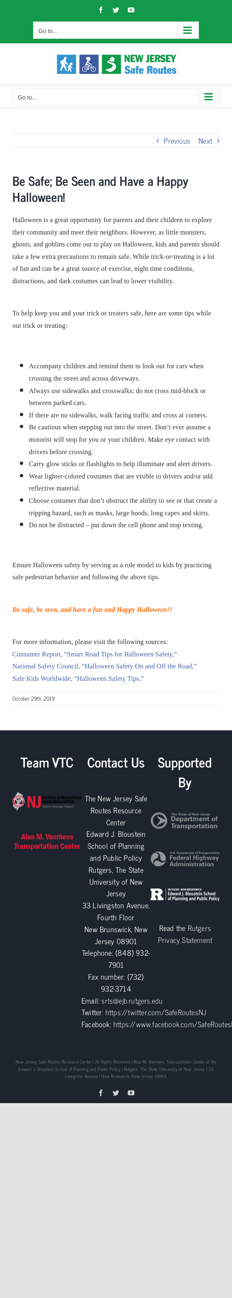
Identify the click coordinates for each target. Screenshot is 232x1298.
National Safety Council (45, 666)
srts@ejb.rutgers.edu (132, 1000)
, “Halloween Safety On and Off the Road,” (137, 666)
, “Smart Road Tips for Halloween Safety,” (118, 654)
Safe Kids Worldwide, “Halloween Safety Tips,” (78, 678)
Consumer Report (36, 654)
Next (205, 140)
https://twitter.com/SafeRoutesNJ (155, 1012)
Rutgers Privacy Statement (185, 933)
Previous (177, 140)
